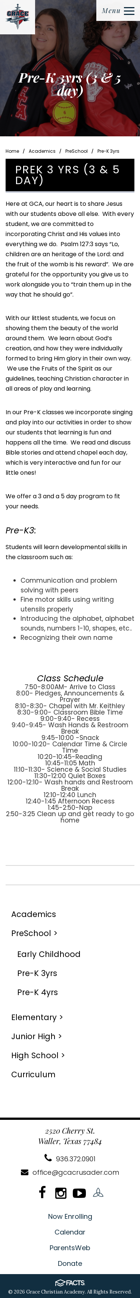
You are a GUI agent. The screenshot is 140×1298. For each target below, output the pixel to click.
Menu (118, 10)
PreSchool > (34, 933)
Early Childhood (49, 954)
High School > (38, 1055)
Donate (70, 1263)
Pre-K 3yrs (108, 151)
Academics (42, 151)
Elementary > (37, 1017)
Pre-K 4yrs (37, 992)
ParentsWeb (70, 1247)
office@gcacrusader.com (70, 1172)
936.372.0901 (70, 1159)
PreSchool (76, 151)
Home (12, 151)
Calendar (70, 1232)
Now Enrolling (70, 1216)
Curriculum (33, 1074)
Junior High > (36, 1036)
